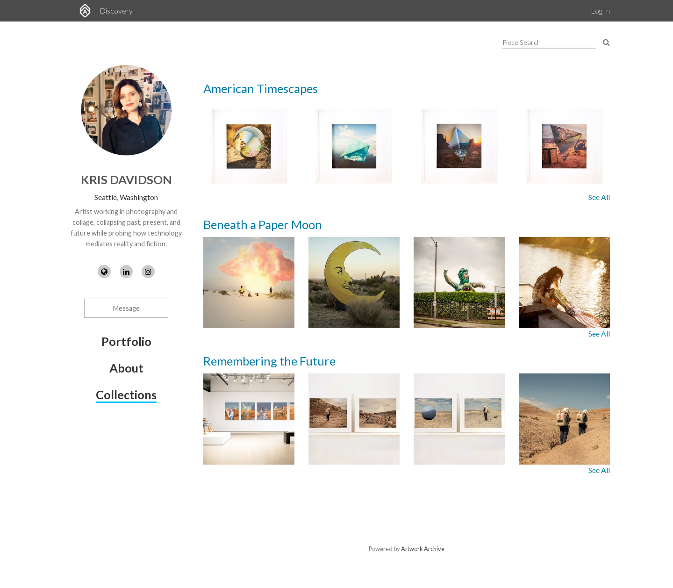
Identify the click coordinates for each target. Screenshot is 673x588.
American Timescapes (260, 88)
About (126, 368)
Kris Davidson (126, 179)
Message (126, 308)
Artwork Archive (422, 548)
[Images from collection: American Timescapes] (406, 146)
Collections (126, 394)
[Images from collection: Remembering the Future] (406, 419)
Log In (600, 10)
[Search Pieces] (606, 41)
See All (599, 197)
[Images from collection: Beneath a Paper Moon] (406, 282)
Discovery (116, 10)
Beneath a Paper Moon (262, 224)
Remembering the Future (269, 361)
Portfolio (126, 341)
